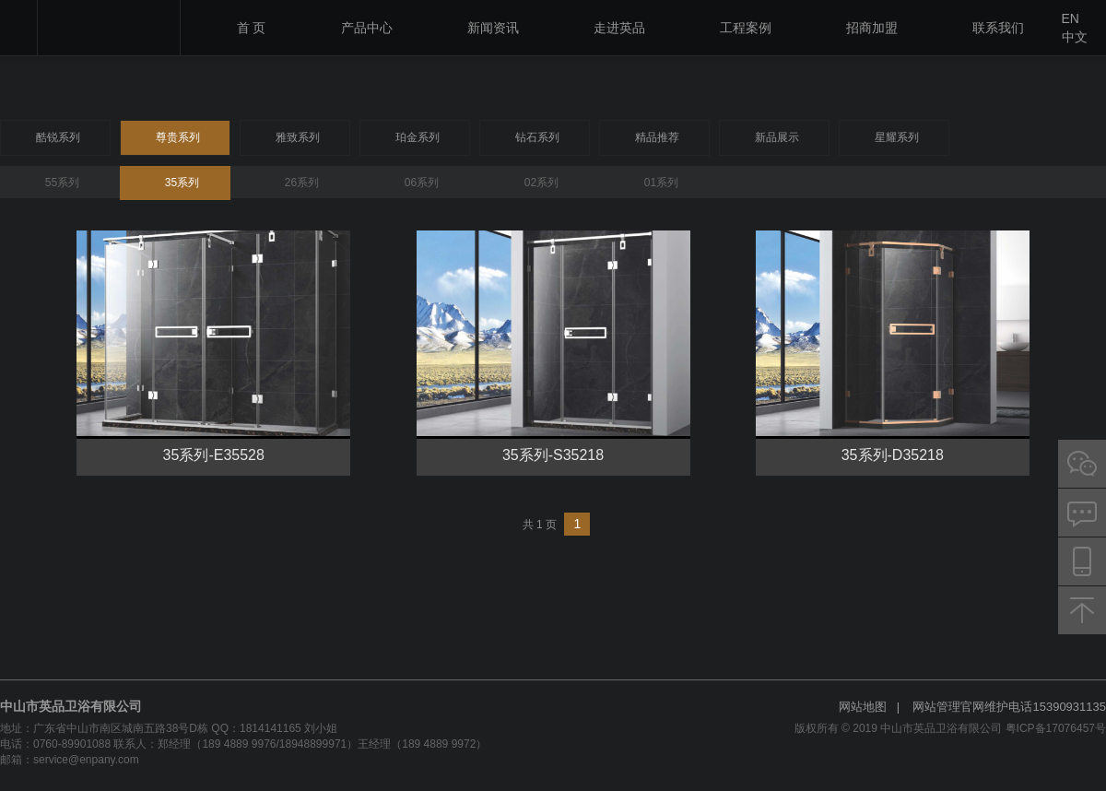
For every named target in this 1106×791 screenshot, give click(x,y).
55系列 (62, 182)
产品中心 (367, 27)
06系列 (422, 182)
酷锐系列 (58, 137)
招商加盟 (872, 27)
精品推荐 (657, 137)
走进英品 (619, 27)
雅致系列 (298, 137)
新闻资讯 (493, 27)
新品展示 (777, 137)
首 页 (251, 27)
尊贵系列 (178, 137)
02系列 (541, 182)
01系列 (661, 182)
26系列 (302, 182)
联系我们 (998, 27)
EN (1070, 18)
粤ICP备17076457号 (1056, 728)
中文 (1075, 37)
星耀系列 (897, 137)
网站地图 (863, 707)
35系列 (182, 182)
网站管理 (936, 707)
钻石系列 (537, 137)
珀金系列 (417, 137)
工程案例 (745, 27)
